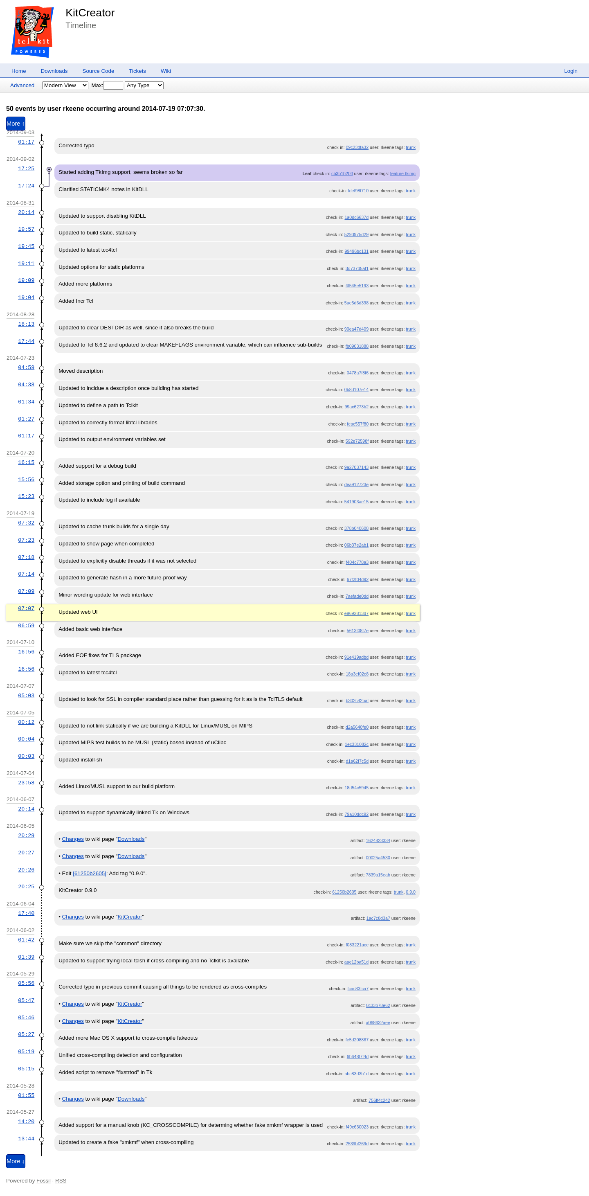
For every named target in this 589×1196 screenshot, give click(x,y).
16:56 (26, 651)
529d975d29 (356, 234)
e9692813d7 (356, 613)
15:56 (26, 479)
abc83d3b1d (356, 1073)
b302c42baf (357, 700)
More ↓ (16, 1161)
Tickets (137, 71)
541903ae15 (356, 501)
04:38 (26, 384)
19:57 (26, 229)
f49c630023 (357, 1126)
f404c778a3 (357, 562)
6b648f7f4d (358, 1056)
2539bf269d (357, 1143)
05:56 (26, 983)
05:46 (26, 1017)
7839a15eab (378, 874)
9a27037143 (356, 467)
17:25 (26, 168)
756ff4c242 (379, 1100)
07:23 (26, 540)
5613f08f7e (358, 630)
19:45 (26, 246)
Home (18, 71)
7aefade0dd (357, 596)
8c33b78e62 (378, 1005)
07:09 (26, 591)
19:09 (26, 280)
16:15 (26, 462)
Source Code (99, 71)
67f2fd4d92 (358, 579)
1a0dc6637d (356, 217)
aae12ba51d (356, 962)
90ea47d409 (356, 329)
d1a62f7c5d (357, 761)
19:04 (26, 297)
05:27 (26, 1034)
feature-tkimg (403, 173)
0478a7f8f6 (358, 372)
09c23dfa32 (357, 147)
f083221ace (357, 944)
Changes (73, 839)
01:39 (26, 957)
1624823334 (378, 840)
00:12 (26, 722)
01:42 (26, 940)
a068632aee (378, 1022)
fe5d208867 (357, 1039)
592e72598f (357, 441)
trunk (411, 147)
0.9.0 (411, 892)
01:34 (26, 401)
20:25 (26, 886)
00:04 (26, 739)
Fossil (43, 1181)
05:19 (26, 1051)
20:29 (26, 835)
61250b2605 (344, 892)
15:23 (26, 496)
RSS (60, 1181)
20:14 (26, 212)
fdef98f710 (358, 190)
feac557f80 (358, 423)
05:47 (26, 1000)
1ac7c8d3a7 (378, 918)
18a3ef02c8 (357, 673)
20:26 (26, 870)
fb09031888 (357, 346)
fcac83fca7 (358, 988)
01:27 (26, 419)
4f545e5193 (357, 285)
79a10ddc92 (356, 814)
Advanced (22, 85)
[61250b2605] (89, 873)
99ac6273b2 (356, 406)
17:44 (26, 341)
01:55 (26, 1095)
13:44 (26, 1138)
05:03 (26, 695)
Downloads (54, 71)
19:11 (26, 263)
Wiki (166, 71)
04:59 (26, 367)
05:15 (26, 1068)
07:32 (26, 523)
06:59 (26, 625)
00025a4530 (378, 857)
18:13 (26, 324)
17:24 (26, 185)
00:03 (26, 756)
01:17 (26, 142)
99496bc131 (356, 251)
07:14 (26, 574)
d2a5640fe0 (357, 727)
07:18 (26, 557)
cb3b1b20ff (342, 173)
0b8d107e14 (356, 389)
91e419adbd (356, 657)
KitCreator (90, 13)
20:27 (26, 852)
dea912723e (356, 484)
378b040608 (356, 528)
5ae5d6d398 (356, 302)
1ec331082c (357, 744)
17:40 (26, 913)
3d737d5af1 (357, 268)
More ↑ (16, 123)
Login (571, 71)
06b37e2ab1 (356, 545)
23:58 (26, 782)
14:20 (26, 1121)
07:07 (26, 608)
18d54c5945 (356, 787)
